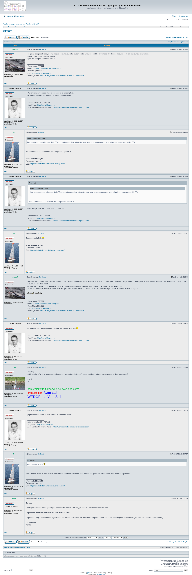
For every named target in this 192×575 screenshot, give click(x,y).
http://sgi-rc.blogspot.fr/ (46, 105)
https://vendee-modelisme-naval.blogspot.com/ (71, 107)
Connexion (8, 16)
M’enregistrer (19, 16)
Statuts (7, 31)
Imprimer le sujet (10, 42)
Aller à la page (170, 37)
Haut (5, 83)
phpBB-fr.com (101, 574)
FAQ (174, 16)
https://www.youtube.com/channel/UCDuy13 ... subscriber (62, 76)
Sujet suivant (184, 42)
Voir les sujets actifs (32, 24)
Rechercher (183, 16)
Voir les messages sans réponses (14, 24)
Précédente (178, 37)
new (28, 27)
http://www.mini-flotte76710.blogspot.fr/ (46, 68)
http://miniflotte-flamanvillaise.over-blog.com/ (47, 164)
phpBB (89, 573)
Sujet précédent (174, 42)
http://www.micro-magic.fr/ (42, 73)
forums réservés (20, 27)
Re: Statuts (42, 49)
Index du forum (9, 27)
